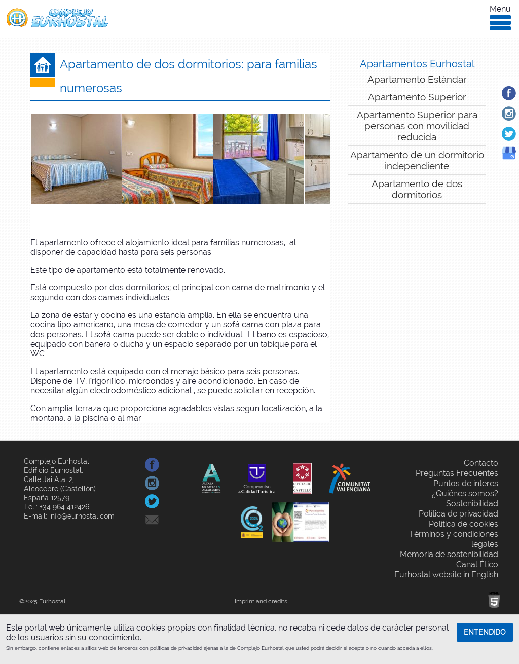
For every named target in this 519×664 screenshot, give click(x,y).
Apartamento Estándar (417, 79)
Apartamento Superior (417, 96)
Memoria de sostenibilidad (449, 554)
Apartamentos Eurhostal (417, 64)
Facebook (518, 93)
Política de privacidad (458, 514)
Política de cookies (463, 524)
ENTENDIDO (485, 632)
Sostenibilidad (472, 503)
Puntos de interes (465, 483)
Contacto (481, 463)
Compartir (182, 464)
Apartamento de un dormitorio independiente (417, 160)
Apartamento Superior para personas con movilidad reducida (417, 125)
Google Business (518, 161)
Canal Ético (477, 564)
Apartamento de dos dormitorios (417, 189)
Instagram (518, 113)
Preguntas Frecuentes (457, 473)
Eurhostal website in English (446, 574)
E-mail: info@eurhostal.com (69, 516)
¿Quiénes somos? (465, 493)
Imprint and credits (261, 601)
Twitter (518, 133)
